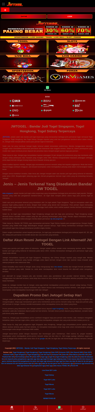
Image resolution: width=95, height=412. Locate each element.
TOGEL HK (66, 366)
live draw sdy (67, 361)
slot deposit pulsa (11, 359)
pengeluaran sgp (24, 359)
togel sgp (44, 357)
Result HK (74, 366)
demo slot (35, 361)
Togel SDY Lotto (49, 380)
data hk (70, 357)
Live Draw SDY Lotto (49, 370)
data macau (58, 366)
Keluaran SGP (64, 352)
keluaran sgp (68, 363)
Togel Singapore (20, 354)
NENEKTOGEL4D (49, 398)
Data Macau (74, 354)
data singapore (7, 193)
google (42, 338)
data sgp (33, 359)
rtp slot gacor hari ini (55, 363)
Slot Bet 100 (83, 354)
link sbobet (58, 267)
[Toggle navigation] (3, 4)
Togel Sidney (49, 375)
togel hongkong (57, 309)
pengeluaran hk (26, 361)
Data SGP (54, 352)
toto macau (72, 359)
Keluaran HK (56, 354)
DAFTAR (24, 16)
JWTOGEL (6, 137)
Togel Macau (49, 384)
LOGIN (69, 16)
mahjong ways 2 (62, 359)
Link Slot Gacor (45, 354)
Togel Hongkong (19, 352)
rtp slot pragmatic (56, 219)
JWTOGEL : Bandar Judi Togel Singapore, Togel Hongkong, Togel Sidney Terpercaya (46, 348)
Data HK (65, 354)
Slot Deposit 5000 (76, 352)
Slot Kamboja (20, 357)
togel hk (51, 357)
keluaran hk (51, 361)
